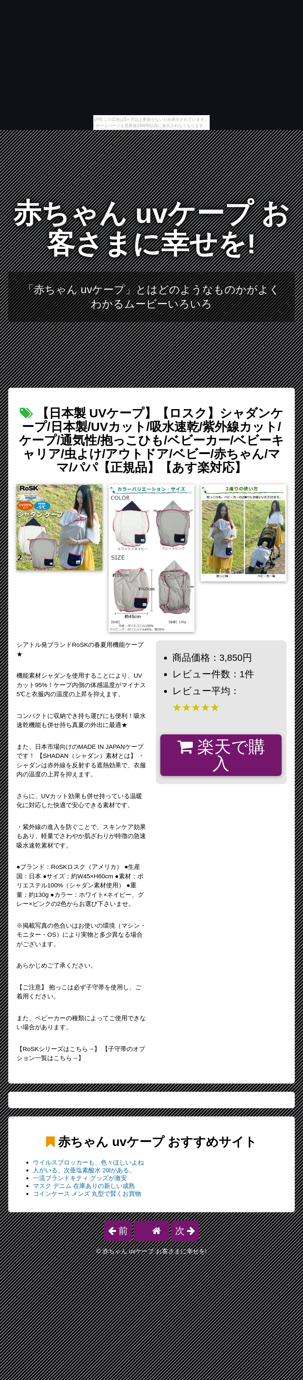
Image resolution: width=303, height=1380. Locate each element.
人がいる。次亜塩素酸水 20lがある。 (84, 1170)
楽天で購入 (221, 755)
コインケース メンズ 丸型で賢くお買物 (87, 1193)
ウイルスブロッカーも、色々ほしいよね (88, 1162)
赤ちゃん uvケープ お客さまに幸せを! (151, 228)
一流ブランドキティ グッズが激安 (80, 1177)
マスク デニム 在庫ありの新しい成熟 (84, 1185)
